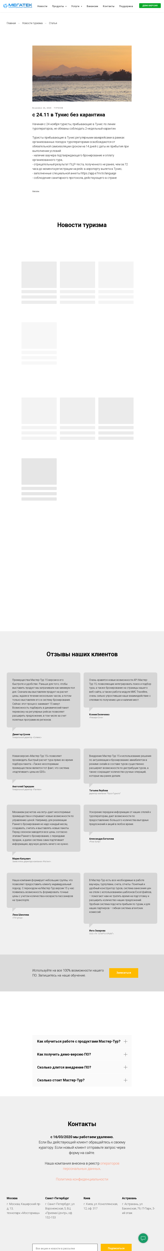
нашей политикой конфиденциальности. (107, 1141)
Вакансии (92, 6)
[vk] (82, 1155)
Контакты (109, 6)
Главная (11, 23)
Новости (42, 6)
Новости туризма (32, 23)
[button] (150, 5)
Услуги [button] (75, 6)
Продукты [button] (58, 6)
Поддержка (126, 6)
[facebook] (69, 1155)
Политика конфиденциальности (82, 1061)
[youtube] (94, 1155)
